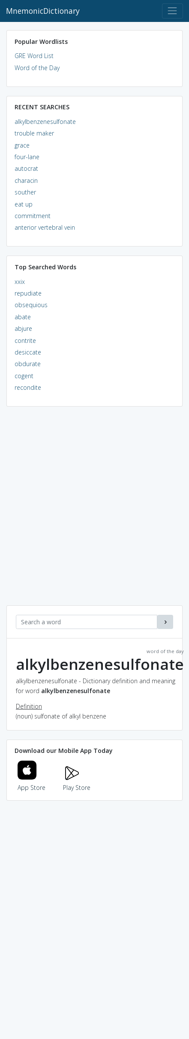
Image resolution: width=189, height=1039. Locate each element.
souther (25, 192)
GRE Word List (34, 56)
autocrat (26, 168)
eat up (24, 204)
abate (23, 317)
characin (26, 180)
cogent (24, 376)
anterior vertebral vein (45, 227)
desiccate (28, 352)
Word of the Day (37, 68)
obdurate (28, 364)
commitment (33, 216)
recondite (28, 387)
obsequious (31, 305)
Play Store (76, 782)
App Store (32, 782)
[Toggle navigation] (172, 10)
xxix (20, 281)
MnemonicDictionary (43, 11)
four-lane (27, 157)
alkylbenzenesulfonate (45, 121)
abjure (23, 328)
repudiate (28, 293)
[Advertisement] (94, 510)
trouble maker (34, 133)
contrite (25, 340)
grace (22, 145)
